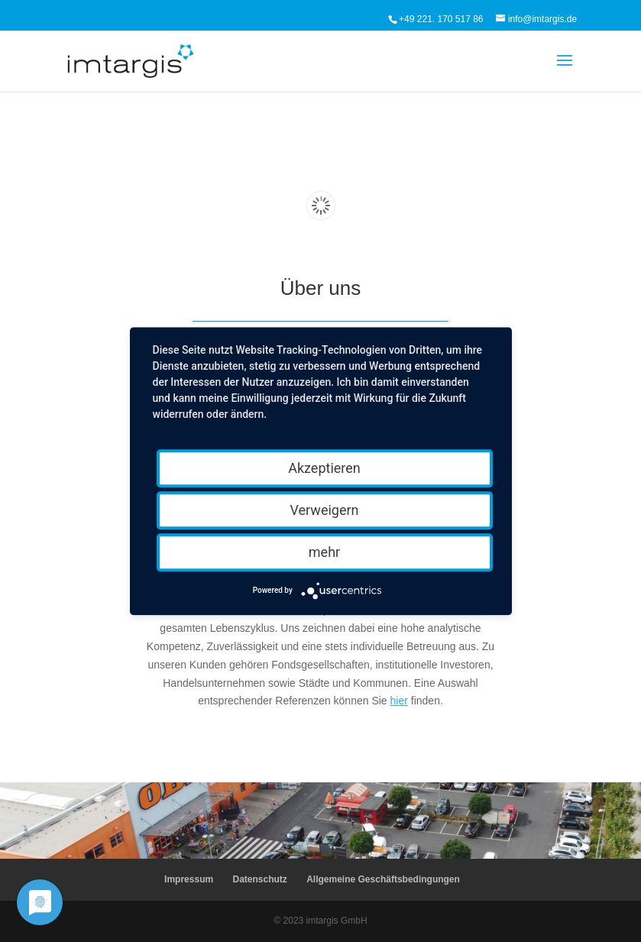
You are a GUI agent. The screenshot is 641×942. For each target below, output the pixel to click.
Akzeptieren (324, 468)
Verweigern (324, 510)
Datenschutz (259, 879)
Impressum (188, 879)
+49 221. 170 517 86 (441, 19)
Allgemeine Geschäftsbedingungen (383, 879)
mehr (324, 552)
